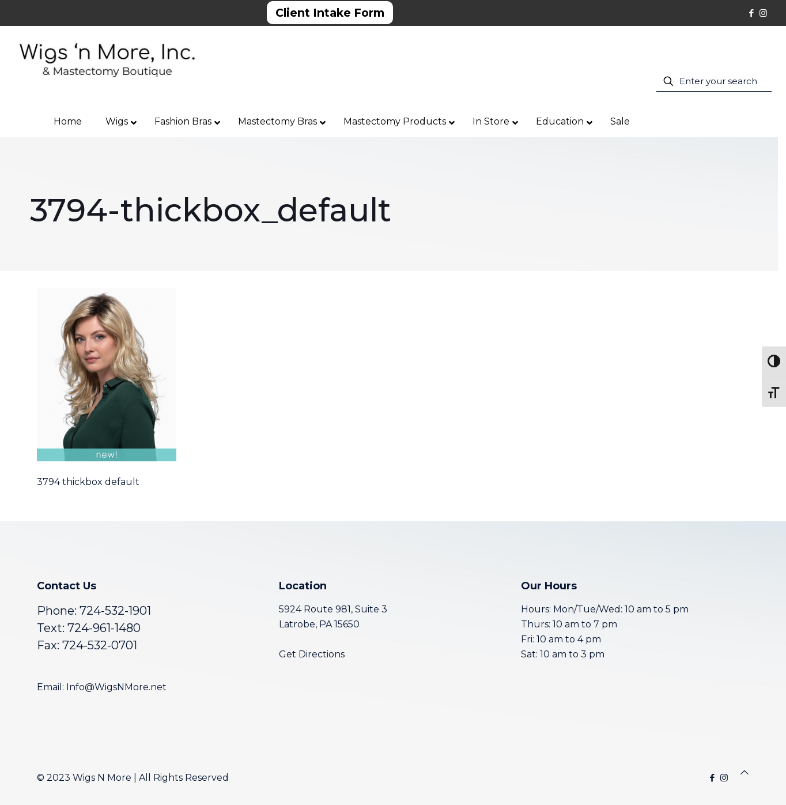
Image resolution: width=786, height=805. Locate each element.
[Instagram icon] (763, 12)
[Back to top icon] (744, 772)
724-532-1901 (115, 611)
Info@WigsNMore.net (116, 687)
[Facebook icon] (751, 12)
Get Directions (312, 654)
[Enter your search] (714, 81)
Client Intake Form (329, 13)
